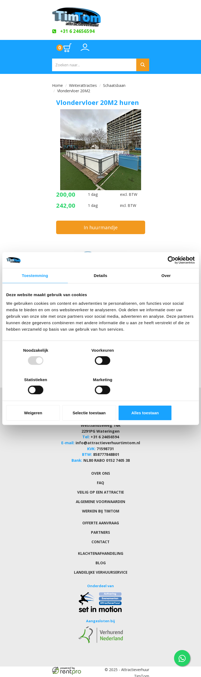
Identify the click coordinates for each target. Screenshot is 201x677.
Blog (100, 556)
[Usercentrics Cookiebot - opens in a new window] (171, 275)
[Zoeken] (142, 64)
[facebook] (134, 674)
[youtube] (144, 674)
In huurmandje (101, 227)
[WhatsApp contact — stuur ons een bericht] (182, 658)
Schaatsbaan (114, 85)
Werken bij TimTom (100, 505)
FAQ (100, 477)
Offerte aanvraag (100, 517)
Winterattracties (83, 85)
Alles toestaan (164, 398)
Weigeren (37, 398)
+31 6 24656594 (105, 434)
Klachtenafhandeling (100, 547)
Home (57, 85)
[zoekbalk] (94, 64)
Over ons (101, 468)
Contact (100, 535)
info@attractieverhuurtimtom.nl (107, 439)
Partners (100, 526)
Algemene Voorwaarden (100, 496)
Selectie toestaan (100, 398)
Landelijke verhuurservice (100, 565)
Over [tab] (166, 290)
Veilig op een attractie (101, 486)
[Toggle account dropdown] (85, 50)
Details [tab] (100, 290)
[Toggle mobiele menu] (140, 47)
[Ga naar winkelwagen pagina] (64, 47)
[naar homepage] (100, 15)
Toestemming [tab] (35, 290)
